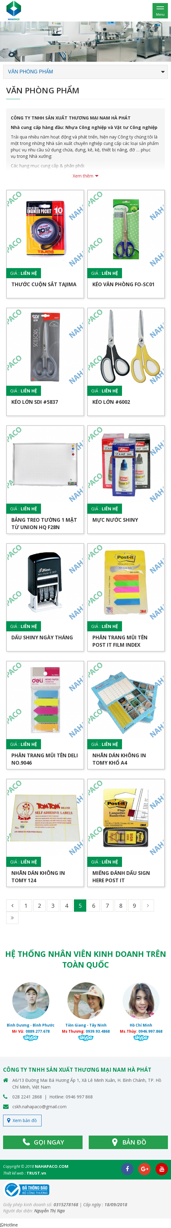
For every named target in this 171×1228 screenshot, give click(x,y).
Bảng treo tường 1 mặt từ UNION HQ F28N (44, 524)
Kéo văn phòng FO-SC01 (123, 284)
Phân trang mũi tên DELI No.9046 (44, 759)
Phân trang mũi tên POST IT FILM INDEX (120, 641)
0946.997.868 (150, 1031)
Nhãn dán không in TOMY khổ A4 (119, 759)
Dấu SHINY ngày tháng (42, 637)
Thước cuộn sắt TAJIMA (43, 284)
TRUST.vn (36, 1173)
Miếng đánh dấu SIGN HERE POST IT (121, 877)
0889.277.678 (38, 1031)
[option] (85, 41)
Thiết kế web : (14, 1173)
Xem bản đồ (25, 1120)
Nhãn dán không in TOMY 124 (38, 877)
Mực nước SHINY (115, 520)
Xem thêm (83, 176)
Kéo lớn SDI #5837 (34, 402)
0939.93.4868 (98, 1031)
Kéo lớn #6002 (111, 402)
